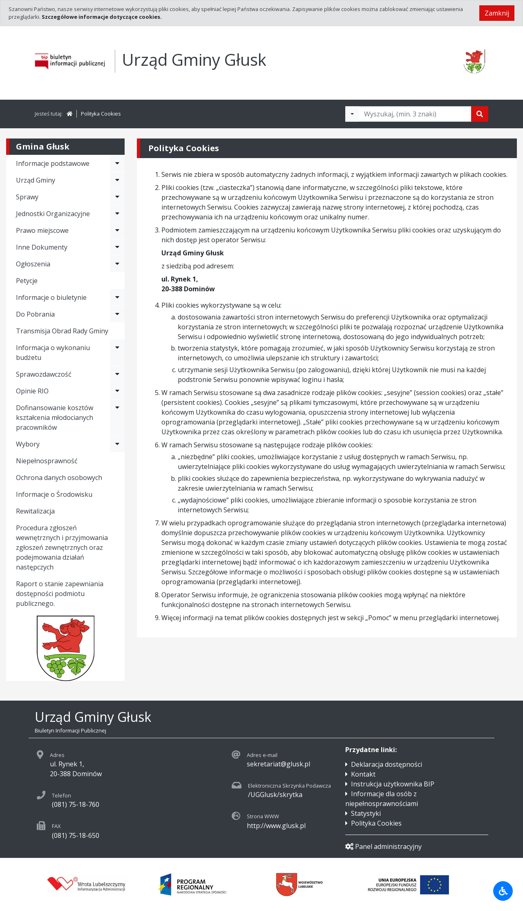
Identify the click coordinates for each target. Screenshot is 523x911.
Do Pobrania (35, 314)
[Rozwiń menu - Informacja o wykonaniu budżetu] (117, 352)
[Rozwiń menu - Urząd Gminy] (117, 180)
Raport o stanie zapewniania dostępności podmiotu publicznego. (59, 593)
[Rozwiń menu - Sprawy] (117, 197)
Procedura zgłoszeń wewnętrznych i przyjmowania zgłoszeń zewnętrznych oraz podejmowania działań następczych (62, 547)
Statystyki (366, 813)
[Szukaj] (479, 114)
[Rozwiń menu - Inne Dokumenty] (117, 247)
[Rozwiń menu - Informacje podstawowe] (117, 163)
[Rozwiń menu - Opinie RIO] (117, 391)
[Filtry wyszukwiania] (352, 114)
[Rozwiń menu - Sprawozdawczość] (117, 374)
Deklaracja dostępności (386, 764)
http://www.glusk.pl (276, 825)
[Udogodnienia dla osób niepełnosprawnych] (503, 891)
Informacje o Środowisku (54, 494)
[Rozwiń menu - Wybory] (117, 444)
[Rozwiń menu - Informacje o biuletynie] (117, 297)
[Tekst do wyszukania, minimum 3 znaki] (415, 114)
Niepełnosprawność (47, 460)
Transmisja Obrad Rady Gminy (62, 330)
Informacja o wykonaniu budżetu (53, 352)
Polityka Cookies (101, 113)
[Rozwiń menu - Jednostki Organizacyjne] (117, 213)
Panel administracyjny (383, 846)
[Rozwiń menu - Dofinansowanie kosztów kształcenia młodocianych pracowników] (117, 417)
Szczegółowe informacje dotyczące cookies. (102, 16)
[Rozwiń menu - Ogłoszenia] (117, 264)
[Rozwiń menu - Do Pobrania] (117, 314)
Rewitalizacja (35, 511)
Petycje (27, 280)
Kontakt (363, 774)
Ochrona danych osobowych (59, 477)
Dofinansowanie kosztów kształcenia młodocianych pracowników (54, 417)
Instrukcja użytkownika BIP (392, 783)
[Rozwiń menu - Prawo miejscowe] (117, 230)
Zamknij (497, 13)
